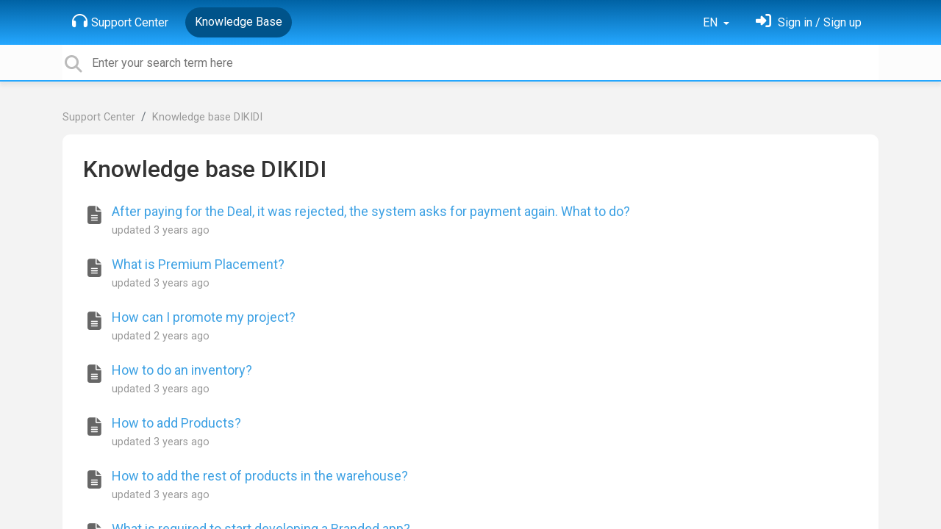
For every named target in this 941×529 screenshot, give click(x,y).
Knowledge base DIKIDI (207, 117)
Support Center (120, 21)
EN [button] (711, 22)
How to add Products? (176, 423)
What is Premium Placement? (198, 264)
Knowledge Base (238, 22)
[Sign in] (808, 22)
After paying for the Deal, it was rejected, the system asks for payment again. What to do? (371, 211)
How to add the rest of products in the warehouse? (260, 475)
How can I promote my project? (204, 317)
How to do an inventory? (182, 370)
